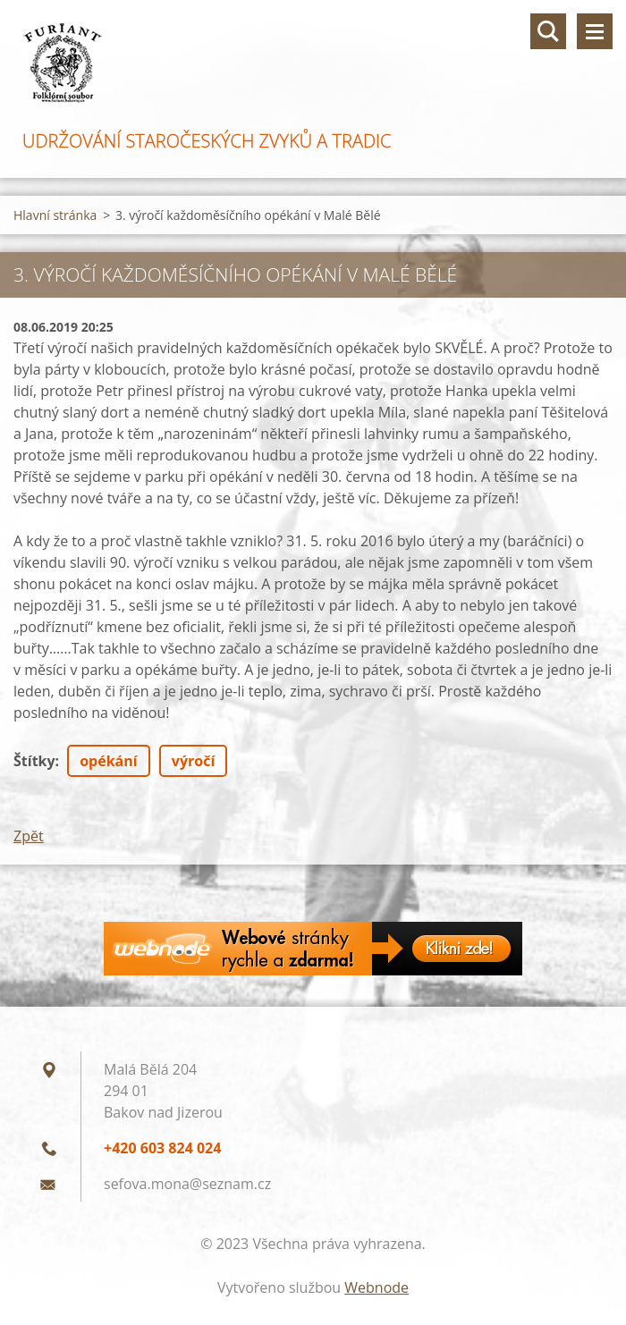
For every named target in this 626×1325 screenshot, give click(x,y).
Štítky (34, 761)
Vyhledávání (548, 31)
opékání (108, 761)
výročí (193, 761)
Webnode (376, 1287)
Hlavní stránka (55, 215)
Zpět (28, 836)
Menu (595, 31)
